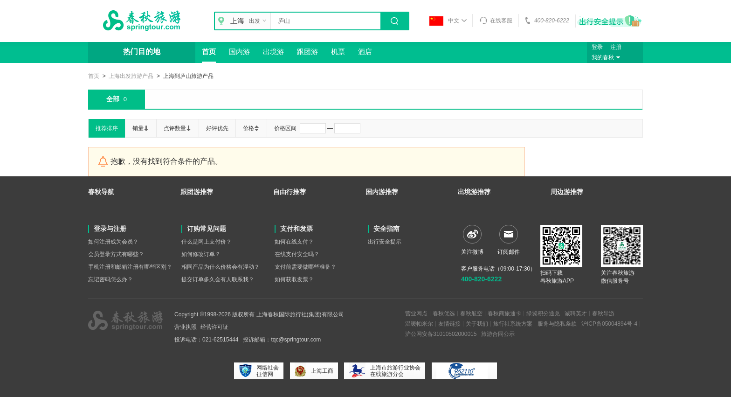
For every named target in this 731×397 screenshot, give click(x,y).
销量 (140, 128)
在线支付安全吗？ (297, 254)
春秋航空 (471, 313)
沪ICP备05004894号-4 (609, 324)
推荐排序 (107, 128)
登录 (597, 47)
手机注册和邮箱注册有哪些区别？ (130, 267)
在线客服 (495, 20)
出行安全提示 (384, 241)
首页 (209, 52)
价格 (251, 128)
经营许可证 (214, 327)
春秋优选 (444, 313)
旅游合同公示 (498, 334)
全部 (116, 99)
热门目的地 (141, 52)
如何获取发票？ (294, 279)
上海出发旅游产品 (131, 76)
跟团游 (307, 52)
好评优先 (217, 128)
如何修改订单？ (201, 254)
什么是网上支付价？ (206, 241)
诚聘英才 (576, 313)
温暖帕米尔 (419, 324)
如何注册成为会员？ (113, 241)
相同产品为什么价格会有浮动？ (220, 267)
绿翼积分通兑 (543, 313)
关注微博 (472, 240)
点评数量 (178, 128)
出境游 (273, 52)
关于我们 (477, 324)
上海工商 (314, 370)
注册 (615, 47)
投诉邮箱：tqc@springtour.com (282, 339)
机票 (338, 52)
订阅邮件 (508, 240)
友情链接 (449, 324)
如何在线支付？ (294, 241)
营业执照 (185, 327)
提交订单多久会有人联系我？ (217, 279)
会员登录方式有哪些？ (116, 254)
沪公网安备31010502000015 (440, 334)
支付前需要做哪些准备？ (305, 267)
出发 (259, 21)
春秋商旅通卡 (504, 313)
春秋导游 (603, 313)
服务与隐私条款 (557, 324)
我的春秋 (607, 57)
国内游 (239, 52)
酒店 (365, 52)
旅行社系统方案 (512, 324)
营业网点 (416, 313)
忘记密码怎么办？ (110, 279)
